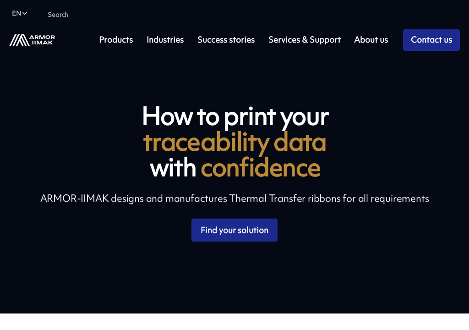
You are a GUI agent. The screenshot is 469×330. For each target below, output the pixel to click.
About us (371, 39)
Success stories (226, 39)
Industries (165, 39)
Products (116, 39)
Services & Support (304, 39)
